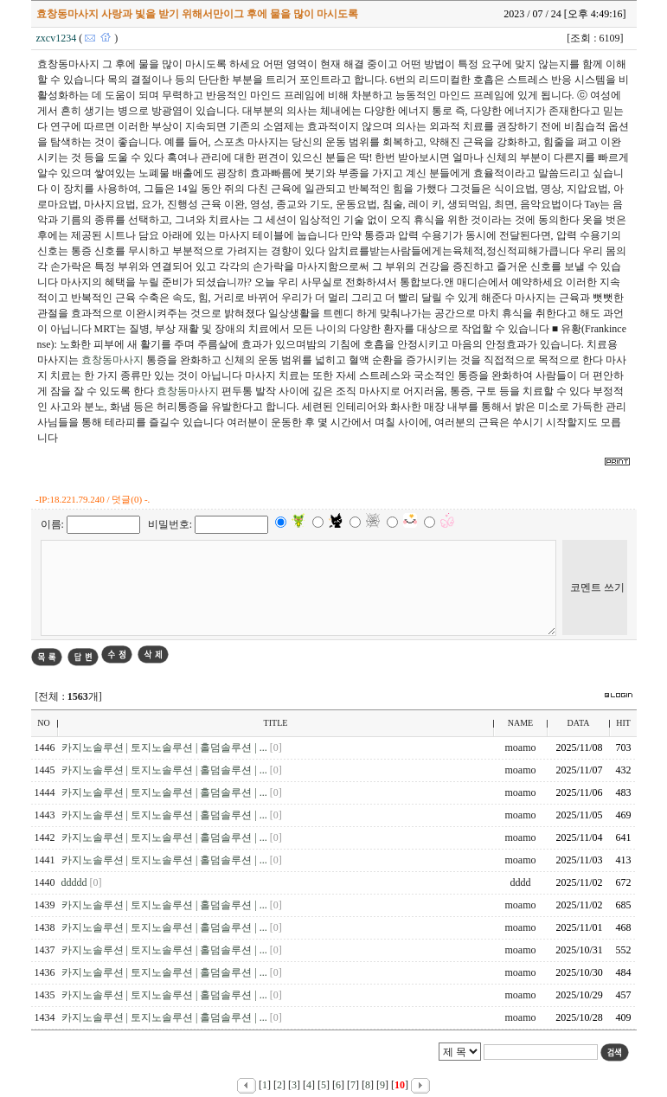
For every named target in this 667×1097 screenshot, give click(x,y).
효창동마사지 (112, 360)
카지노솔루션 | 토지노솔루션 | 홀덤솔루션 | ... (165, 747)
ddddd (75, 882)
